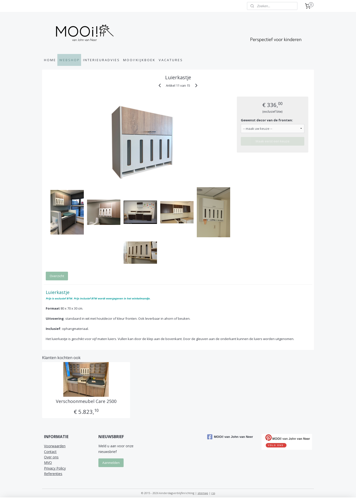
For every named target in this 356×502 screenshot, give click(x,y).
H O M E (49, 60)
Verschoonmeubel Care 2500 (86, 401)
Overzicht (57, 276)
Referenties (53, 473)
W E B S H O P (69, 60)
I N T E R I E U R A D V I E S (101, 60)
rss (213, 493)
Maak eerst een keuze (272, 141)
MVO (48, 462)
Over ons (51, 457)
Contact (50, 451)
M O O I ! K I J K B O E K (139, 60)
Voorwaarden (55, 446)
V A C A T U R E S (170, 60)
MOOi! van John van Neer (230, 437)
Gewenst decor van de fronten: (267, 120)
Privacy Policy (55, 468)
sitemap (203, 493)
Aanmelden (111, 462)
